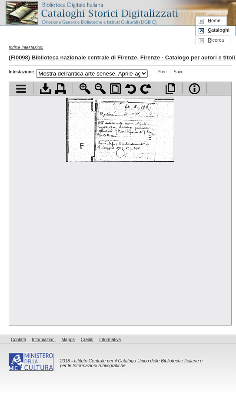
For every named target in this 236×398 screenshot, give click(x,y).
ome (214, 20)
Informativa (110, 339)
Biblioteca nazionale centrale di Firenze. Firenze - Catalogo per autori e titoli (133, 57)
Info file (194, 88)
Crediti (87, 339)
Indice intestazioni (26, 47)
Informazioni (43, 339)
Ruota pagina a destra (145, 88)
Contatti (18, 339)
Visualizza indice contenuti (21, 88)
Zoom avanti (85, 88)
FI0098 (19, 57)
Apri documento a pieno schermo (170, 88)
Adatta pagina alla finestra (115, 88)
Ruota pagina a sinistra (130, 88)
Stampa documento (60, 88)
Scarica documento (45, 88)
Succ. (179, 71)
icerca (216, 40)
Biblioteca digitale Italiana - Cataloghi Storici (91, 12)
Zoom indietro (100, 88)
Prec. (162, 71)
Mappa (68, 339)
